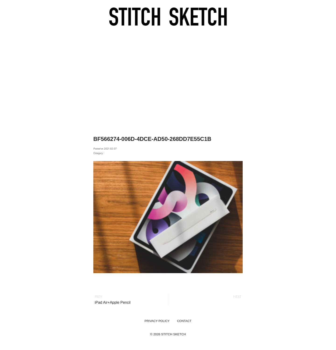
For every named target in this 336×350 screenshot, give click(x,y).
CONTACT (184, 321)
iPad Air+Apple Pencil (112, 302)
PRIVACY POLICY (156, 321)
